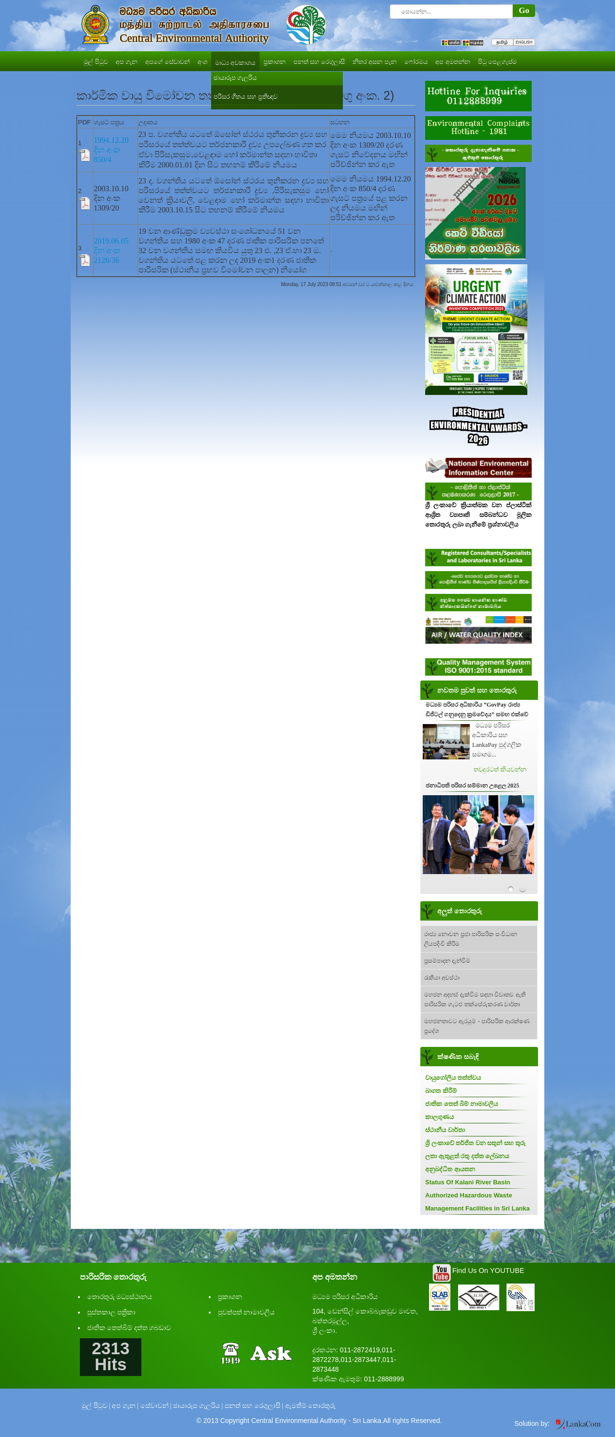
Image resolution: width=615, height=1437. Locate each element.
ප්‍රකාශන (230, 1297)
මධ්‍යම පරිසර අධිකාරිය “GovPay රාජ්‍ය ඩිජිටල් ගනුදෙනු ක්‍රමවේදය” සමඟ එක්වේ (477, 709)
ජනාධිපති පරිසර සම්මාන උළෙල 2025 (472, 785)
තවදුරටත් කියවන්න (500, 769)
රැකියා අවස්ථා (442, 977)
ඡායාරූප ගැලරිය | (198, 1405)
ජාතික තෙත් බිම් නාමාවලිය (461, 1103)
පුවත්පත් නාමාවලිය (246, 1312)
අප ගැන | (125, 1405)
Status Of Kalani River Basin (467, 1182)
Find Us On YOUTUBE (488, 1270)
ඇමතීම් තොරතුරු (310, 1405)
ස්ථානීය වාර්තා (445, 1130)
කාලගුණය (439, 1116)
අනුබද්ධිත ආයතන (450, 1169)
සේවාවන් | (155, 1405)
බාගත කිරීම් (441, 1090)
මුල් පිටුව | (95, 1405)
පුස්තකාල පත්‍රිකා (111, 1312)
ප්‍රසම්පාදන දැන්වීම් (447, 960)
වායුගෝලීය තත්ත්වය (453, 1077)
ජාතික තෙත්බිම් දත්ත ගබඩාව (129, 1327)
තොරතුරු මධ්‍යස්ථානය (120, 1297)
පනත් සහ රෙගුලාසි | (254, 1405)
